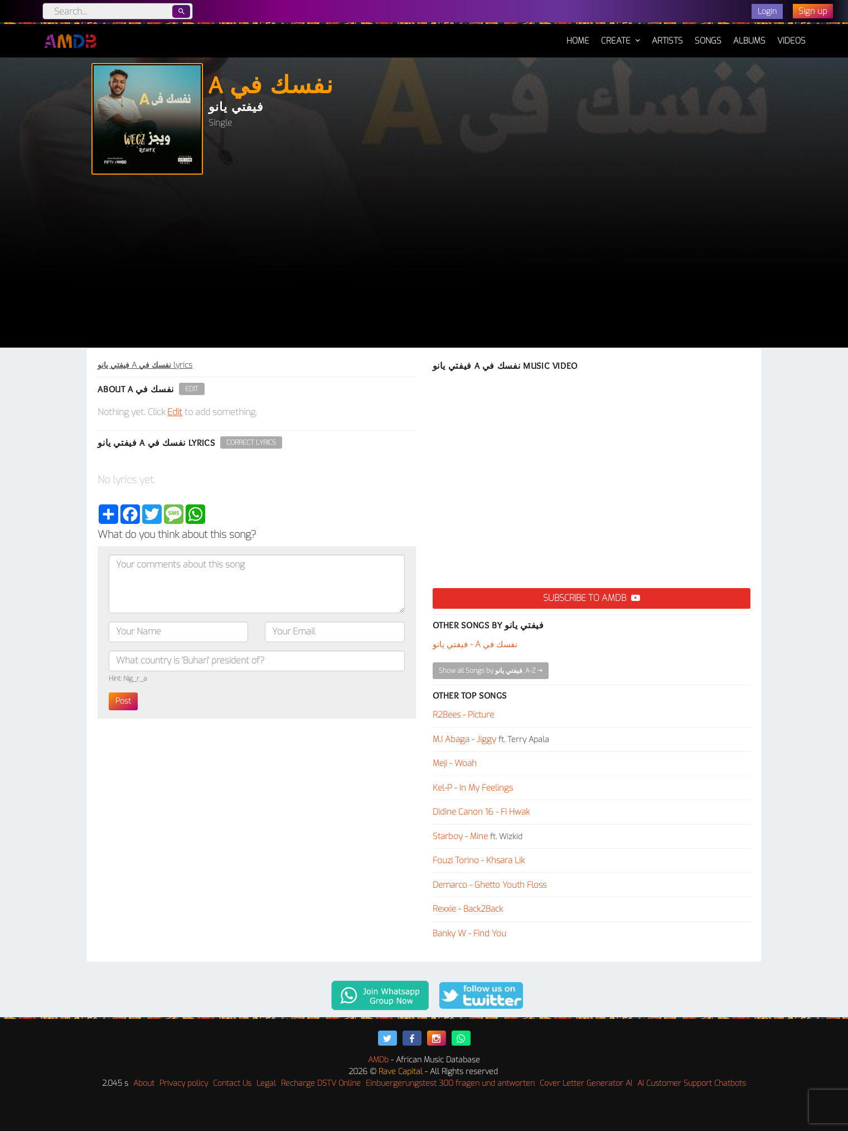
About (143, 1083)
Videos (791, 40)
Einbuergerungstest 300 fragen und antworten (450, 1083)
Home (577, 35)
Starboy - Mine (460, 836)
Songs (708, 40)
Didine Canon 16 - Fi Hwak (481, 811)
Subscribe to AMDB (591, 598)
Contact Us (232, 1083)
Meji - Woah (455, 763)
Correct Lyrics (251, 442)
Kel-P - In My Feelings (473, 787)
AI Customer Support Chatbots (691, 1083)
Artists (667, 40)
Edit (191, 388)
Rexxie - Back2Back (468, 909)
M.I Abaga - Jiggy (464, 739)
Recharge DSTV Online (321, 1083)
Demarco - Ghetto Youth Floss (489, 885)
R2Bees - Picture (463, 714)
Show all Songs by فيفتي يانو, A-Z (490, 670)
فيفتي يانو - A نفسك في (475, 644)
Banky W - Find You (469, 933)
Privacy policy (183, 1083)
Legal (266, 1083)
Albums (749, 40)
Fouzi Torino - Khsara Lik (479, 860)
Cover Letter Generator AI (586, 1083)
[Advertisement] (424, 264)
